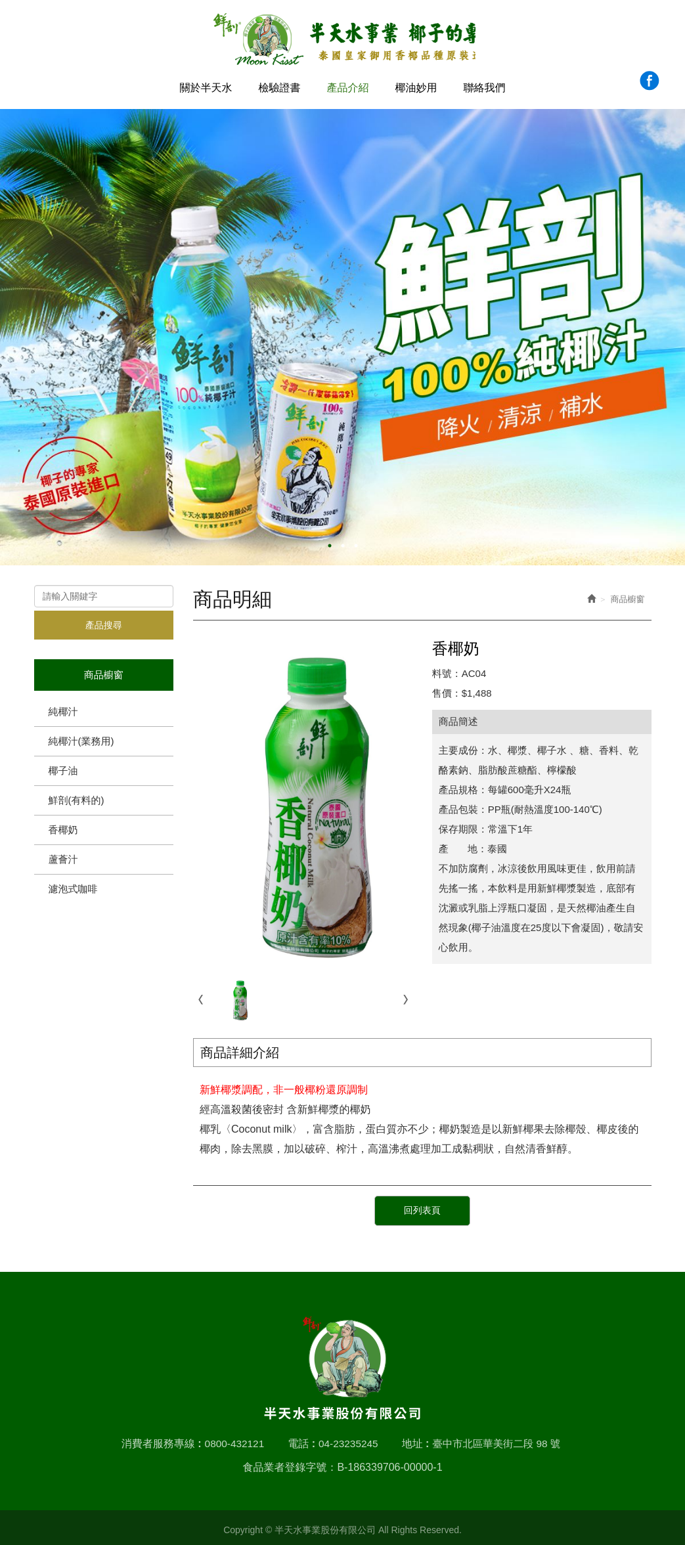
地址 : (415, 1438)
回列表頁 (422, 1207)
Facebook (649, 80)
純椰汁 (63, 708)
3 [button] (356, 542)
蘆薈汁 (63, 855)
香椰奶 (63, 826)
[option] (342, 334)
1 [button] (329, 542)
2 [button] (342, 542)
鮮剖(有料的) (76, 796)
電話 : (299, 1438)
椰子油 (63, 767)
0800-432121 (230, 1438)
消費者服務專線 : (156, 1438)
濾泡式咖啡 (73, 885)
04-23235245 (347, 1438)
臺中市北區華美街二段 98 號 (498, 1438)
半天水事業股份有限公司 (342, 40)
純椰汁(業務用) (81, 737)
